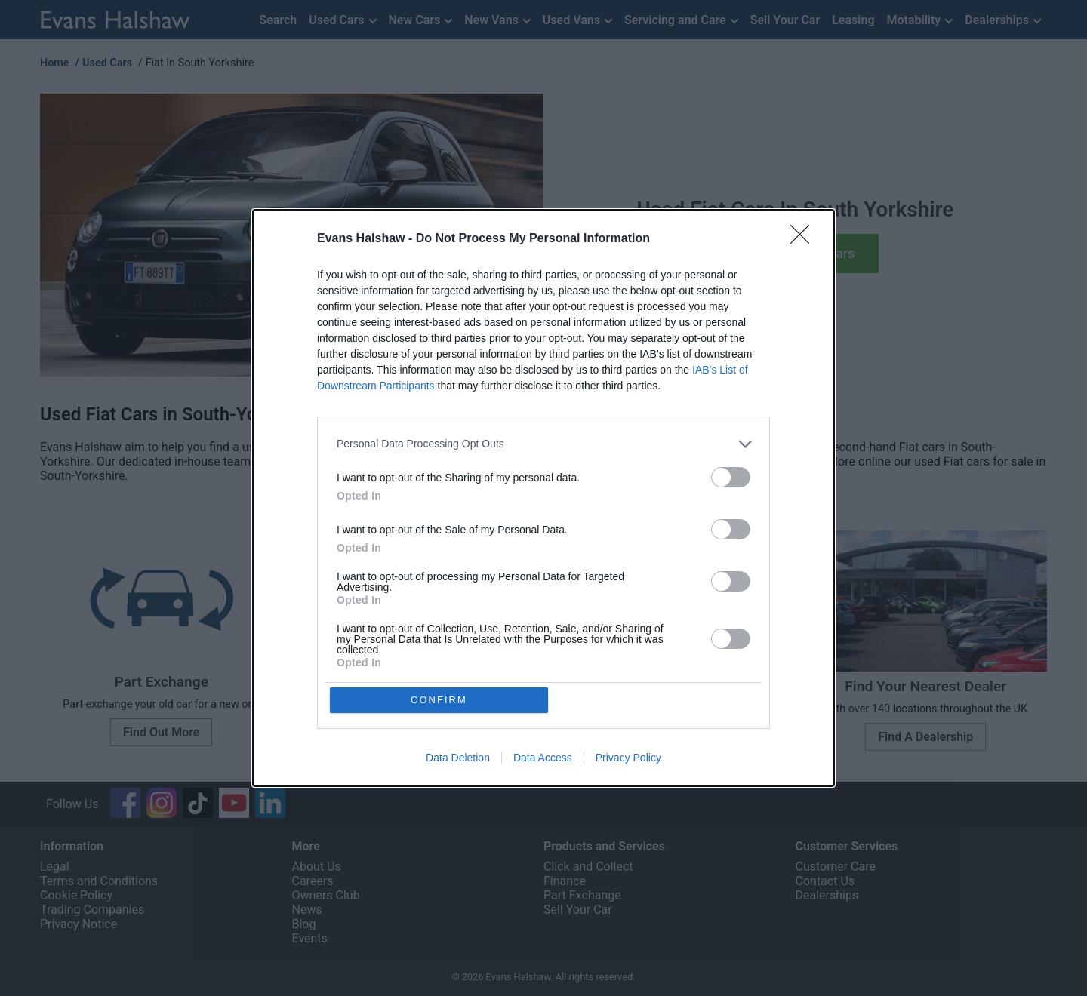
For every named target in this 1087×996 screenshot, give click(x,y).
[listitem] (543, 443)
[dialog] (543, 498)
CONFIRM (439, 700)
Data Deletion (458, 758)
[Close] (804, 238)
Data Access (542, 758)
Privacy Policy (628, 758)
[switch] (730, 476)
